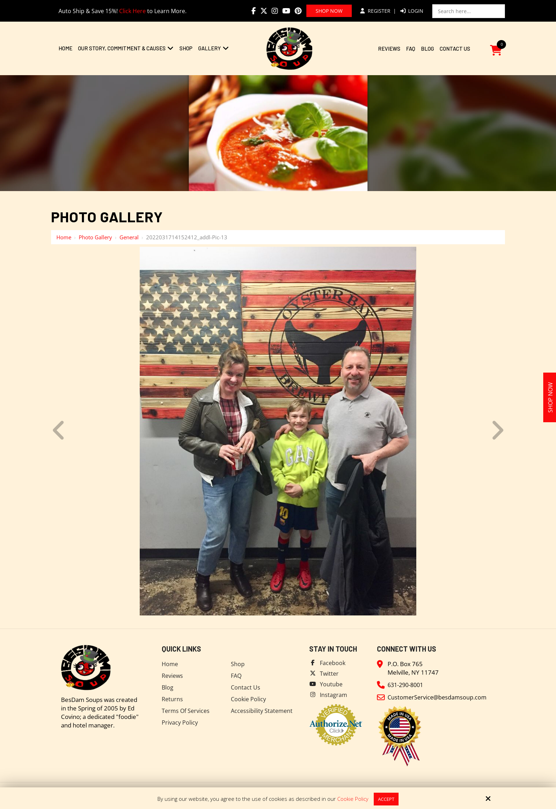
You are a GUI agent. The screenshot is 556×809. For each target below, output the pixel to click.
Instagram (334, 695)
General (129, 237)
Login (411, 10)
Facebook (333, 663)
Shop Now (329, 10)
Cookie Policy (351, 799)
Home (63, 237)
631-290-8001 (407, 685)
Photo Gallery (95, 237)
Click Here (132, 11)
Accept (386, 798)
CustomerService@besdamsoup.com (439, 697)
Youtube (331, 684)
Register (375, 10)
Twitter (329, 673)
